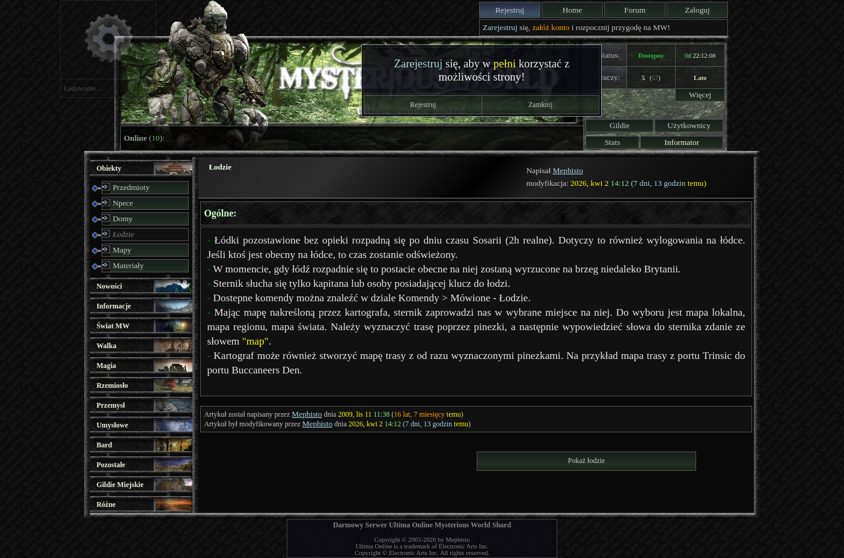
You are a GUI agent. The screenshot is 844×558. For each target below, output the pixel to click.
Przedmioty (130, 187)
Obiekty (108, 168)
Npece (122, 202)
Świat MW (112, 326)
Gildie (619, 125)
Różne (105, 504)
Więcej (700, 94)
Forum (635, 9)
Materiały (128, 265)
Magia (106, 365)
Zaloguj (697, 9)
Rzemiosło (112, 385)
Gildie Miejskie (119, 484)
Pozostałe (110, 465)
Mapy (121, 249)
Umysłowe (112, 425)
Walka (106, 346)
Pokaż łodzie (586, 460)
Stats (612, 142)
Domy (122, 218)
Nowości (109, 286)
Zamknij (540, 104)
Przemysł (110, 405)
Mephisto (567, 170)
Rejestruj (509, 9)
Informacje (113, 306)
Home (573, 9)
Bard (104, 445)
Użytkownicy (689, 125)
